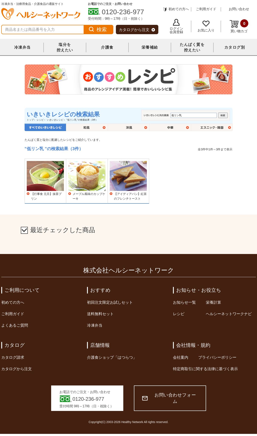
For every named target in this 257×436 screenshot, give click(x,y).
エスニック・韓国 (212, 127)
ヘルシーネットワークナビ (229, 314)
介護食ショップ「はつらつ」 (112, 357)
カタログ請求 (12, 357)
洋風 (128, 127)
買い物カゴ (239, 26)
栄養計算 (213, 302)
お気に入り (206, 26)
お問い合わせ (239, 9)
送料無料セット (100, 314)
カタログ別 (234, 47)
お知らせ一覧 (184, 302)
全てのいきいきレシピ (45, 127)
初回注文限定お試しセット (110, 302)
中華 (170, 127)
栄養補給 (150, 47)
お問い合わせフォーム (169, 398)
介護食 (107, 47)
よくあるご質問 (14, 325)
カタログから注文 (137, 30)
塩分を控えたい (65, 47)
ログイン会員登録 (176, 26)
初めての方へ (176, 9)
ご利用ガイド (206, 9)
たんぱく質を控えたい (192, 47)
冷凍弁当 (22, 47)
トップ (30, 120)
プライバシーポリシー (217, 357)
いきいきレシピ (55, 120)
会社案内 (180, 357)
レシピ (40, 120)
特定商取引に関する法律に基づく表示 (205, 369)
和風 (87, 127)
